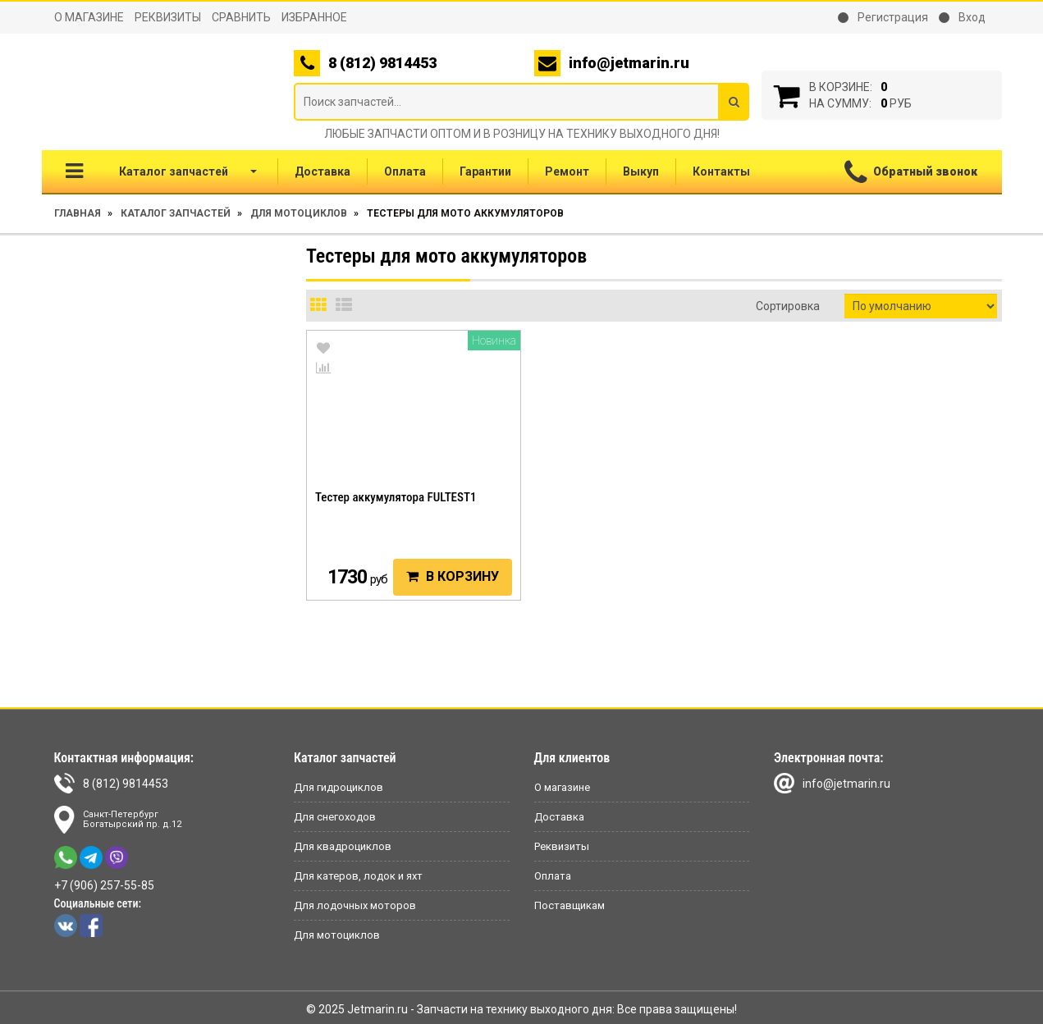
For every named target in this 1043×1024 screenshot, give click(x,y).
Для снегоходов (335, 817)
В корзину (452, 576)
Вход (962, 17)
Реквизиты (168, 17)
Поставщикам (569, 905)
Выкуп (641, 171)
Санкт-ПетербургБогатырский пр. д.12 (117, 820)
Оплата (405, 171)
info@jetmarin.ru (629, 62)
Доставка (322, 171)
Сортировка (788, 306)
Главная (77, 213)
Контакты (721, 171)
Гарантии (485, 171)
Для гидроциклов (338, 787)
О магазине (89, 17)
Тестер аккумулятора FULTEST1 (395, 497)
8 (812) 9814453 (111, 783)
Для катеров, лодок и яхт (358, 876)
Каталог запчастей (161, 171)
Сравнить (241, 17)
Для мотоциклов (298, 213)
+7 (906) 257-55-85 (104, 885)
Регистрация (883, 17)
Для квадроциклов (342, 846)
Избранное (314, 17)
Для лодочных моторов (355, 905)
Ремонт (567, 171)
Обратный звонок (910, 172)
